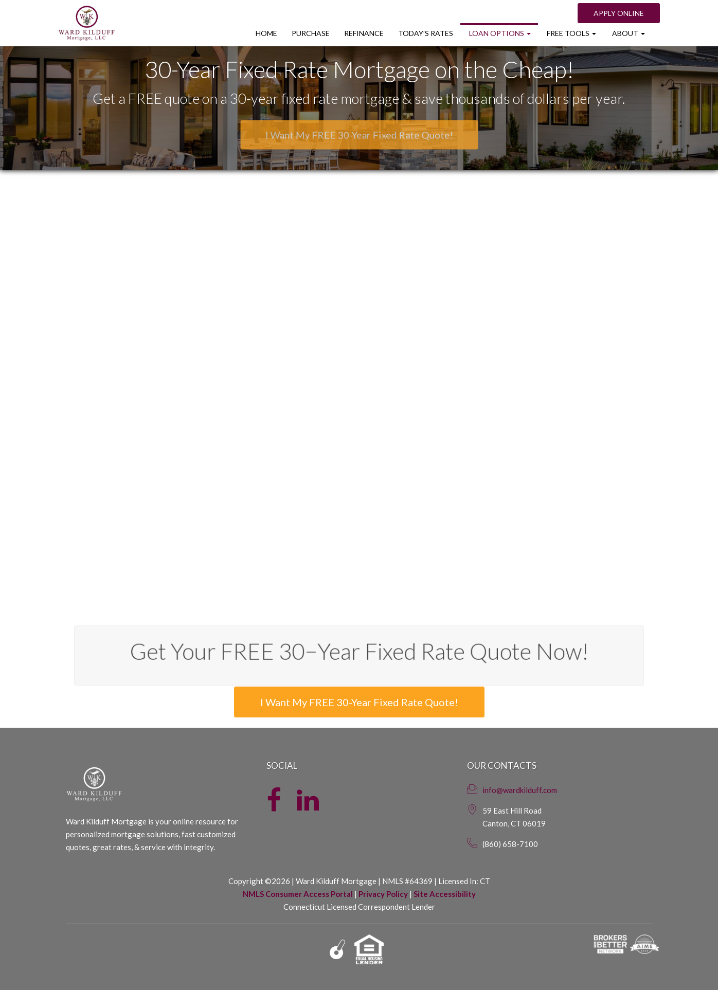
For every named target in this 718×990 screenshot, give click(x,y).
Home (266, 33)
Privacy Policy (383, 893)
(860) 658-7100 (510, 844)
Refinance (364, 33)
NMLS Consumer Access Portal (298, 893)
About (628, 33)
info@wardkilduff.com (519, 790)
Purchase (311, 33)
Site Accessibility (445, 893)
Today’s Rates (425, 33)
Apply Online (619, 13)
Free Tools (570, 33)
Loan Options (499, 33)
